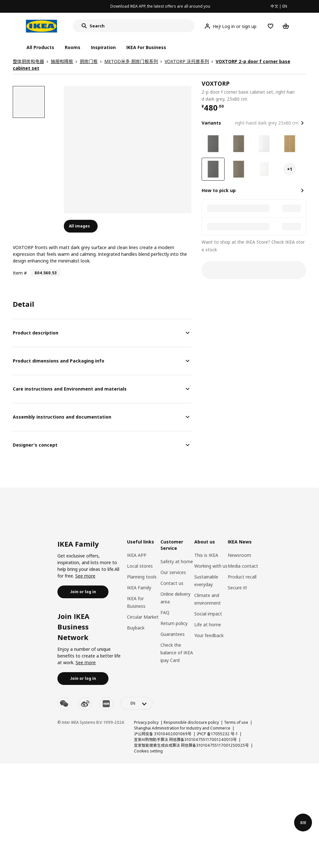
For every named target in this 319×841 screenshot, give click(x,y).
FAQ (164, 612)
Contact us (171, 583)
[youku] (106, 703)
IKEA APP (136, 555)
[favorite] (303, 91)
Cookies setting (148, 751)
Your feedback (209, 635)
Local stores (140, 566)
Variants (211, 123)
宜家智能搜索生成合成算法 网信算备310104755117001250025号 (191, 745)
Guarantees (172, 634)
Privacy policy (146, 722)
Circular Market (143, 617)
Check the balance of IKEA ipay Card (176, 652)
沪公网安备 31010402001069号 (162, 734)
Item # (20, 273)
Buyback (136, 628)
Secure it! (237, 588)
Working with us (210, 566)
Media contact (243, 566)
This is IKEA (206, 555)
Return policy (174, 623)
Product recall (242, 577)
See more (85, 576)
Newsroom (239, 555)
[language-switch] (136, 703)
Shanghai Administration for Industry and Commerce (182, 728)
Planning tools (142, 577)
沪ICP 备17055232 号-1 (217, 734)
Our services (173, 572)
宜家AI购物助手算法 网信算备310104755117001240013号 (185, 739)
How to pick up (219, 190)
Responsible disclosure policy (191, 722)
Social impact (208, 614)
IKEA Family (139, 588)
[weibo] (85, 703)
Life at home (207, 625)
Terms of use (236, 722)
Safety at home (176, 561)
